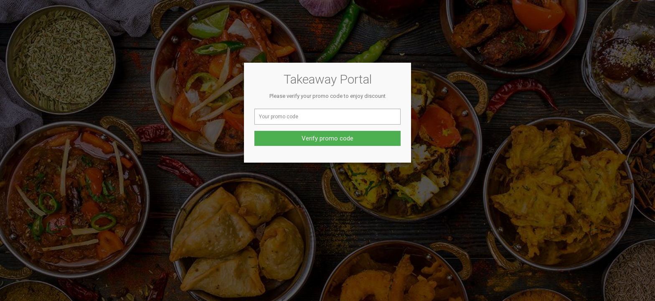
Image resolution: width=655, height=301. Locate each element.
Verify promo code (327, 138)
